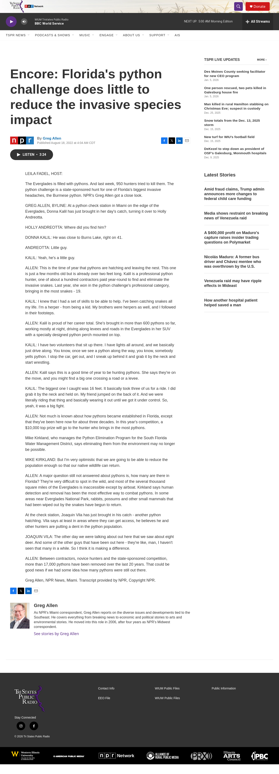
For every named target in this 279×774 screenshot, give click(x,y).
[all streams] (257, 31)
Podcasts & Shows (52, 45)
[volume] (24, 31)
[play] (11, 31)
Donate (262, 11)
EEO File (104, 708)
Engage (106, 45)
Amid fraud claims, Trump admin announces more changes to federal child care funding (234, 204)
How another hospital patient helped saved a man (230, 312)
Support (157, 45)
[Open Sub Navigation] (29, 45)
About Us (131, 45)
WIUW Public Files (167, 708)
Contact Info (106, 698)
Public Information (224, 698)
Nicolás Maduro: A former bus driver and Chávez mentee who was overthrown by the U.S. (232, 271)
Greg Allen (52, 148)
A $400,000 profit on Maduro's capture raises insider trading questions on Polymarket (231, 247)
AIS (177, 45)
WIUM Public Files (167, 698)
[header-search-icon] (240, 11)
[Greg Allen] (20, 625)
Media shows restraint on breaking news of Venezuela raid (236, 225)
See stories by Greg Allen (56, 643)
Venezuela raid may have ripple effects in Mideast (233, 292)
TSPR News (16, 45)
